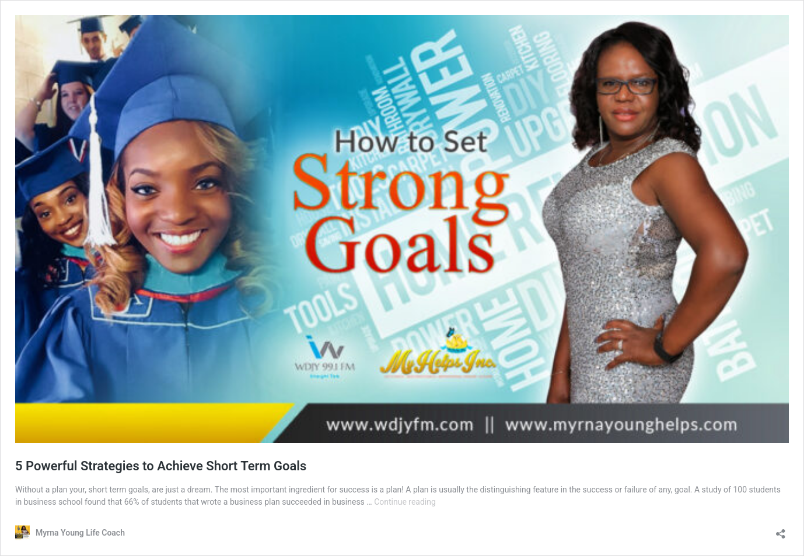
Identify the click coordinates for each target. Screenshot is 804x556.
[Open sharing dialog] (780, 530)
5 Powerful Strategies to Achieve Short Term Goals (160, 466)
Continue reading (405, 501)
